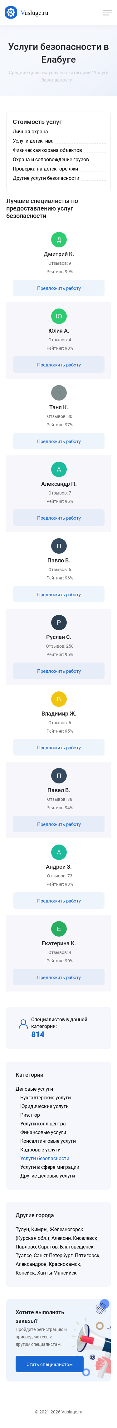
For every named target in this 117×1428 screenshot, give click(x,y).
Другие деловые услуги (47, 1176)
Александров (31, 1264)
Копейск (25, 1273)
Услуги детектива (33, 141)
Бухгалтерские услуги (45, 1098)
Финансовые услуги (43, 1132)
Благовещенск (77, 1247)
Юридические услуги (44, 1106)
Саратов (48, 1247)
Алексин (61, 1238)
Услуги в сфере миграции (49, 1167)
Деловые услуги (34, 1089)
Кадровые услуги (40, 1150)
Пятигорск (87, 1255)
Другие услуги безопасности (46, 178)
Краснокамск (64, 1264)
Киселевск (85, 1238)
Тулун (22, 1229)
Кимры (39, 1229)
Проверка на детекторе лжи (45, 169)
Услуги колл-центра (43, 1124)
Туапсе (24, 1255)
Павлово (26, 1247)
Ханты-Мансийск (57, 1273)
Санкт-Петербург (53, 1255)
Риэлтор (30, 1115)
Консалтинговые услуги (48, 1141)
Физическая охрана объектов (47, 150)
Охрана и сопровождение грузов (51, 159)
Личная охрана (30, 132)
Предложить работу (59, 288)
